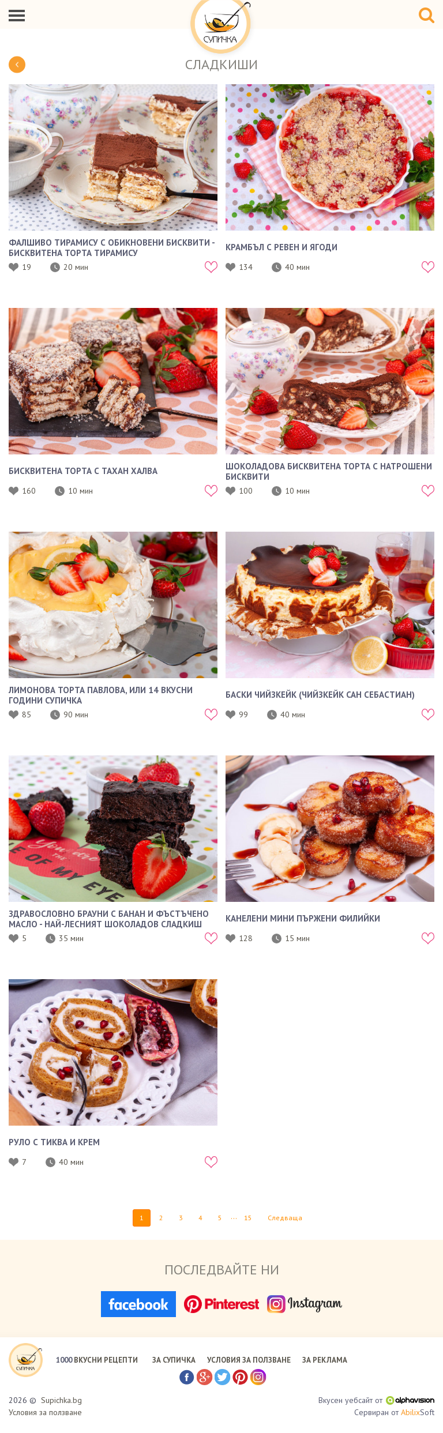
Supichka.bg (61, 1400)
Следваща (285, 1217)
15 (248, 1217)
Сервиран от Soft (394, 1412)
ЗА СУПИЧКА (174, 1360)
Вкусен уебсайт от (376, 1400)
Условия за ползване (45, 1412)
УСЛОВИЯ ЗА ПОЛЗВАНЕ (249, 1360)
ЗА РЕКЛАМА (324, 1360)
